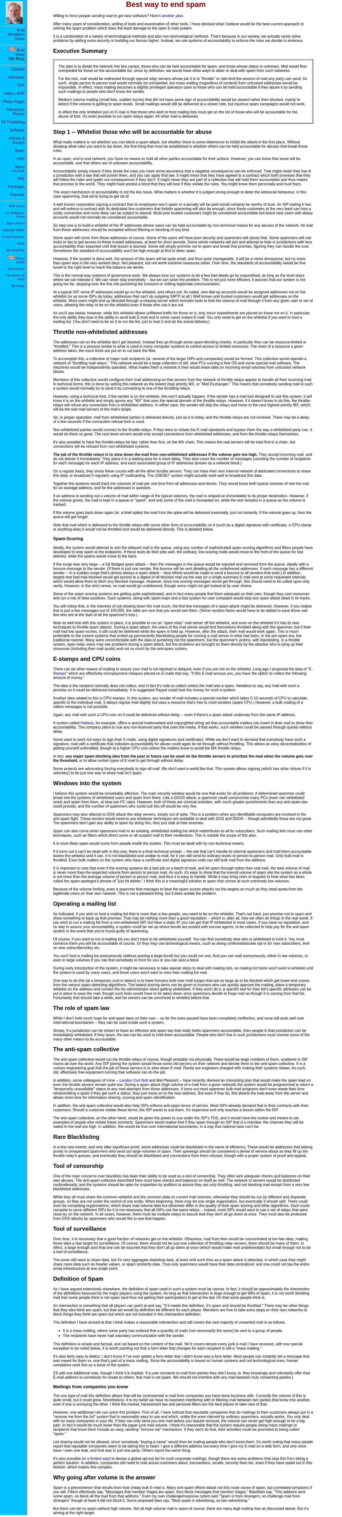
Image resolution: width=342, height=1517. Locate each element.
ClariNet (18, 69)
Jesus (18, 169)
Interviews (16, 77)
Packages (16, 187)
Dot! (21, 178)
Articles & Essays (17, 140)
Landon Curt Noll (133, 1080)
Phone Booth (20, 260)
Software (17, 130)
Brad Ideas (20, 52)
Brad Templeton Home (16, 34)
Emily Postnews (13, 237)
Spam (20, 151)
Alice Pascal (16, 269)
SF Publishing (13, 122)
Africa (21, 243)
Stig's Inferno (15, 223)
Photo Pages (14, 102)
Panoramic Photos (16, 112)
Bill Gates (18, 286)
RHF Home (17, 206)
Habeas (87, 723)
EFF (21, 85)
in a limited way (96, 1459)
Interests (17, 195)
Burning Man (16, 250)
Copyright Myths (13, 230)
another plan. (173, 16)
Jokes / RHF (14, 93)
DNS (21, 159)
